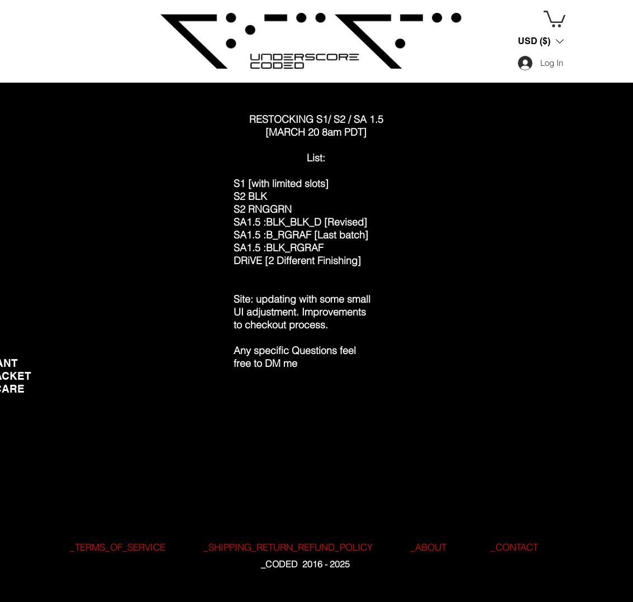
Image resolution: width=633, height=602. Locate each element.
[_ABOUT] (428, 547)
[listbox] (541, 41)
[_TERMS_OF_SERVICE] (118, 547)
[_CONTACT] (514, 547)
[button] (554, 18)
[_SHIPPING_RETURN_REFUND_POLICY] (288, 547)
